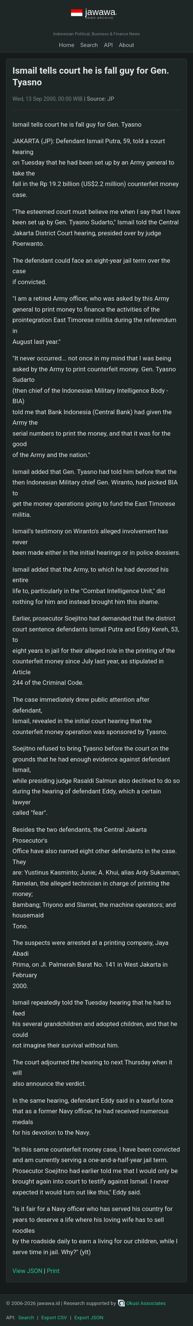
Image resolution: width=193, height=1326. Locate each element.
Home (66, 45)
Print (53, 1271)
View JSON (27, 1271)
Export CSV (54, 1317)
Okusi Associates (142, 1303)
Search (89, 45)
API (108, 45)
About (126, 45)
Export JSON (88, 1317)
